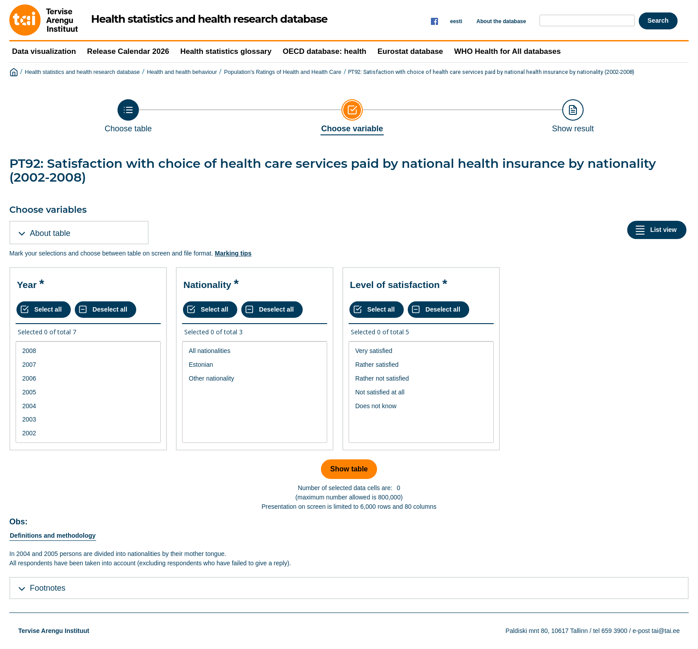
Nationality (207, 285)
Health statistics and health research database (82, 72)
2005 (88, 392)
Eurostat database (410, 51)
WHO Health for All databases (507, 51)
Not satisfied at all (421, 392)
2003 (88, 419)
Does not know (421, 406)
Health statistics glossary (226, 51)
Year (27, 285)
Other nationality (255, 378)
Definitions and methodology (53, 535)
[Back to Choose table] (128, 116)
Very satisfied (421, 351)
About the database (501, 21)
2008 (88, 351)
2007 (88, 365)
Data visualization (44, 51)
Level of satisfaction (395, 285)
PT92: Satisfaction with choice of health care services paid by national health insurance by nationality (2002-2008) (491, 72)
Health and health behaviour (182, 72)
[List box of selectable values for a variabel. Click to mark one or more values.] (88, 392)
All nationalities (255, 351)
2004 (88, 406)
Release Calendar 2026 (128, 51)
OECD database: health (324, 51)
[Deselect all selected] (105, 309)
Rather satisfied (421, 365)
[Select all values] (44, 309)
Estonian (255, 365)
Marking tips (233, 253)
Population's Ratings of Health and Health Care (282, 72)
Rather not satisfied (421, 378)
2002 (88, 433)
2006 (88, 378)
